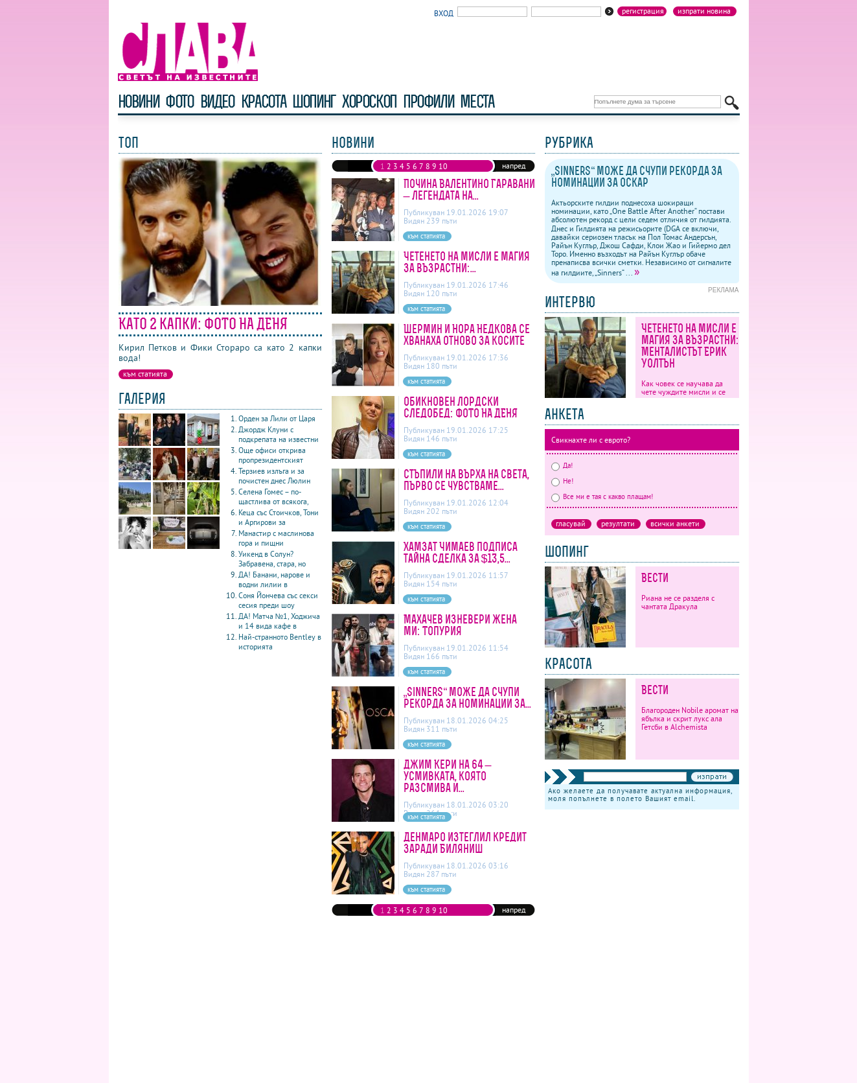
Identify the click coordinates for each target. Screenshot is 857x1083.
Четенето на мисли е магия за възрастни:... (467, 262)
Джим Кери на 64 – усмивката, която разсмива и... (448, 776)
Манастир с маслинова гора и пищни (276, 538)
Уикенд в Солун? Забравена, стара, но (272, 558)
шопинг (314, 101)
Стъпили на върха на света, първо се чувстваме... (466, 480)
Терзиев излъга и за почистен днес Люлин (274, 475)
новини (138, 101)
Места (477, 101)
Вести (654, 577)
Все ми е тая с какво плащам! (602, 496)
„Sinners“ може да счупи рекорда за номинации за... (467, 697)
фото (179, 101)
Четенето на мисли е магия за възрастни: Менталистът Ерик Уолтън (690, 346)
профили (428, 101)
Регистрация (643, 11)
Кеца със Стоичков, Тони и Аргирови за (278, 517)
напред (513, 165)
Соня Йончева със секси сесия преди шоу (278, 600)
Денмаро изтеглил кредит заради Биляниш (465, 843)
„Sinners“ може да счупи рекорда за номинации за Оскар (637, 176)
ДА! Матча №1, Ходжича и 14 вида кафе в (279, 621)
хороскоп (369, 101)
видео (217, 101)
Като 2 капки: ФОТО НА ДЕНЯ (203, 323)
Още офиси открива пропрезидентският (272, 455)
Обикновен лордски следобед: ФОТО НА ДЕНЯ (461, 407)
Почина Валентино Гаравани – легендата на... (469, 189)
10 (443, 166)
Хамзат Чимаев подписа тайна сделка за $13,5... (461, 552)
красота (263, 101)
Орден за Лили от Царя (276, 418)
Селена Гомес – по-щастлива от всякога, (273, 496)
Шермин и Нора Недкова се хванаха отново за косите (467, 334)
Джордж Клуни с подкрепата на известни (278, 434)
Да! (562, 465)
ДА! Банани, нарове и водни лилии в (274, 579)
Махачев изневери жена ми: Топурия (460, 625)
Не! (562, 480)
